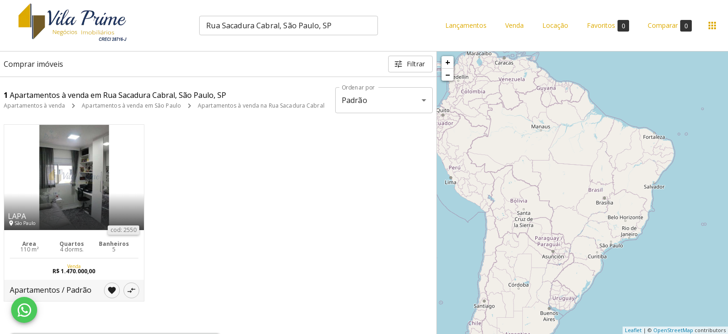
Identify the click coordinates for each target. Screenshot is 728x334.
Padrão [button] (354, 100)
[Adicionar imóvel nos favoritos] (112, 290)
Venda (514, 26)
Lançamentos (466, 26)
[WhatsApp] (24, 310)
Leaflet (633, 330)
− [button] (447, 74)
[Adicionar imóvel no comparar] (131, 290)
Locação (555, 26)
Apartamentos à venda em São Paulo (131, 105)
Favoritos (608, 26)
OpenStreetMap (673, 330)
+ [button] (447, 62)
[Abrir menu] (712, 25)
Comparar (670, 26)
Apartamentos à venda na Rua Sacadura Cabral (261, 105)
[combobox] (288, 25)
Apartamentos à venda (34, 105)
